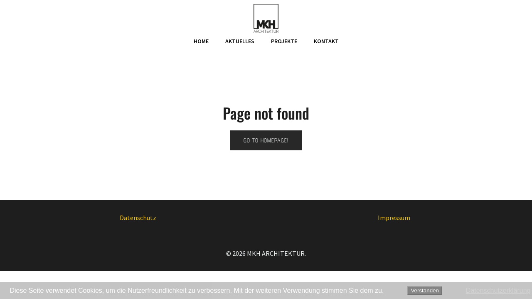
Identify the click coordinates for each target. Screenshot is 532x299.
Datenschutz (138, 217)
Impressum (394, 217)
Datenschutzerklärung (498, 290)
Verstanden (424, 290)
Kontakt (326, 41)
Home (201, 41)
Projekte (284, 41)
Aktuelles (239, 41)
